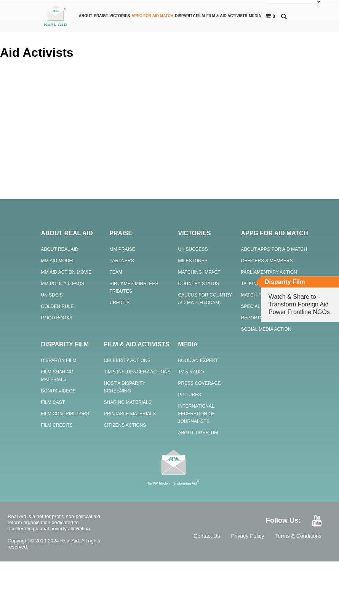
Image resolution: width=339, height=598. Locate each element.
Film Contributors (65, 413)
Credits (120, 302)
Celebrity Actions (127, 360)
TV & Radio (191, 372)
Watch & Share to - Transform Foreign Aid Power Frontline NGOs (299, 304)
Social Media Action (266, 329)
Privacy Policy (247, 536)
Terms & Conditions (298, 536)
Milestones (193, 260)
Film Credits (57, 425)
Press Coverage (199, 383)
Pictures (189, 394)
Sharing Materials (128, 402)
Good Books (57, 318)
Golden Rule (57, 306)
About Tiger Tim (198, 432)
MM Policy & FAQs (63, 283)
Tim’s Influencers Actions (137, 372)
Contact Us (206, 536)
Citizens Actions (125, 425)
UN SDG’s (52, 295)
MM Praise (122, 249)
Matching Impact (199, 272)
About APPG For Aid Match (274, 249)
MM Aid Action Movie (66, 272)
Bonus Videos (58, 391)
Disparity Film (59, 360)
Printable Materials (130, 413)
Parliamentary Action (269, 272)
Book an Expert (198, 360)
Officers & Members (267, 260)
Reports (252, 318)
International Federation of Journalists (196, 413)
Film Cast (53, 402)
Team (116, 272)
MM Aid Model (58, 260)
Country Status (198, 283)
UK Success (193, 249)
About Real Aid (59, 249)
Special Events (260, 306)
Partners (122, 260)
